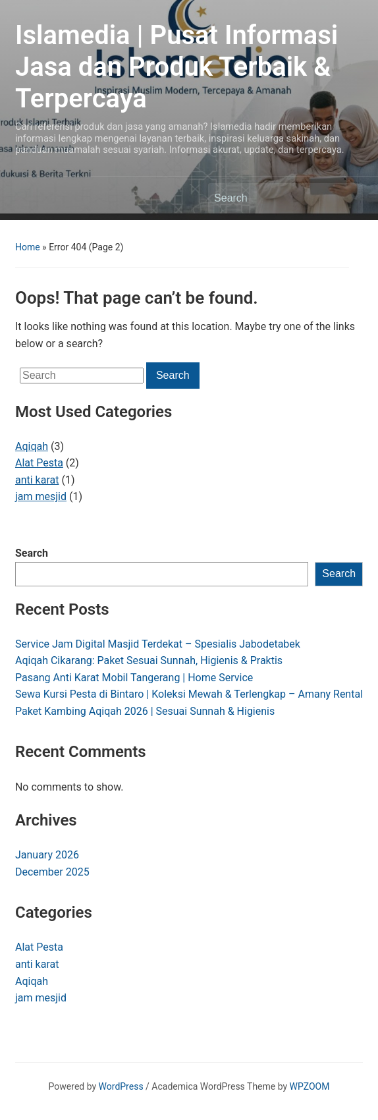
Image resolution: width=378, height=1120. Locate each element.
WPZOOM (310, 1086)
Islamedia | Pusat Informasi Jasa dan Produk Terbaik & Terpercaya (176, 67)
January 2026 (47, 855)
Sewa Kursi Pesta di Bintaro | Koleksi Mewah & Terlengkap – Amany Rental (189, 694)
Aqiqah (31, 446)
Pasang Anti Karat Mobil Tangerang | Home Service (134, 677)
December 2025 (52, 872)
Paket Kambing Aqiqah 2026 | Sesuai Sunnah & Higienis (145, 711)
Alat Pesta (39, 463)
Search (31, 553)
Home (27, 247)
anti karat (37, 480)
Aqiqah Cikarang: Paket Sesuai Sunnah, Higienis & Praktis (149, 660)
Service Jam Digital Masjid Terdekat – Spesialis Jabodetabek (157, 644)
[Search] (273, 198)
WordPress (121, 1086)
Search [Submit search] (346, 198)
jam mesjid (41, 496)
